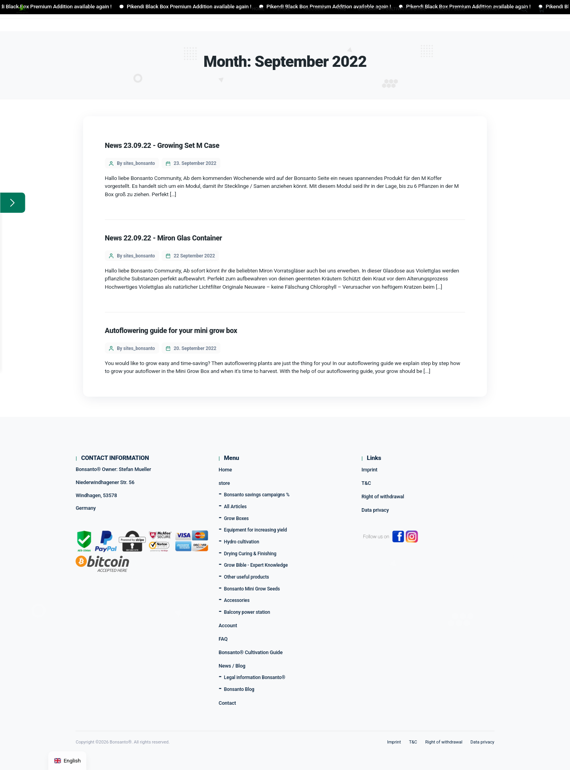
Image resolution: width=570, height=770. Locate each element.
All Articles (235, 506)
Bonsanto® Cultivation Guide (250, 652)
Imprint (369, 470)
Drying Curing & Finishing (250, 553)
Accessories (237, 600)
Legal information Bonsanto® (254, 677)
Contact (227, 703)
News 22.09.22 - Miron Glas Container (163, 238)
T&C (366, 483)
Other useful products (246, 577)
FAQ (223, 639)
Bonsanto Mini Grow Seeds (252, 589)
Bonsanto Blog (239, 689)
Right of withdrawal (382, 496)
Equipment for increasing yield (255, 530)
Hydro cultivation (241, 542)
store (224, 483)
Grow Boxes (236, 518)
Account (227, 625)
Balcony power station (247, 612)
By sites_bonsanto (136, 163)
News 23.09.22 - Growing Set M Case (162, 145)
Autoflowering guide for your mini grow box (171, 330)
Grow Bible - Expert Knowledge (256, 565)
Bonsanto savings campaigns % (257, 495)
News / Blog (231, 666)
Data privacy (375, 510)
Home (225, 470)
